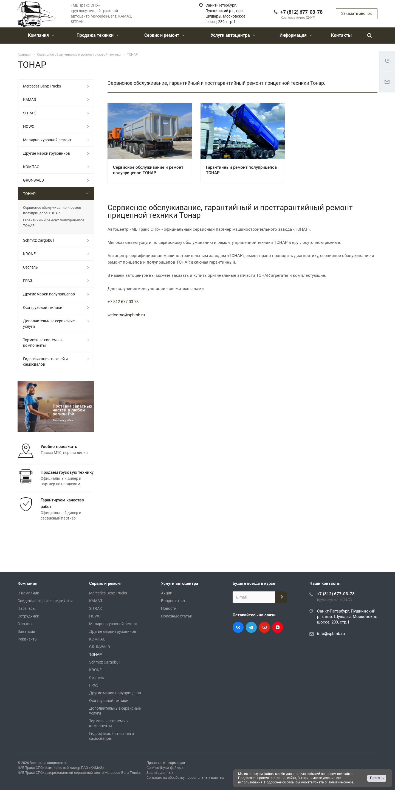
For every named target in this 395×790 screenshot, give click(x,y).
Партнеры (27, 608)
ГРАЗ (27, 280)
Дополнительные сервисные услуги (49, 324)
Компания (41, 35)
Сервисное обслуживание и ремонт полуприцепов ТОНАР (53, 210)
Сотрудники (28, 616)
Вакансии (26, 631)
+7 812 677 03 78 (123, 301)
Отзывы (25, 624)
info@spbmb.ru (331, 633)
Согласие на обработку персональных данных (185, 777)
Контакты (341, 35)
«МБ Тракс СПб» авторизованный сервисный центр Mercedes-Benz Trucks (79, 773)
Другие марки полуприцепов (49, 294)
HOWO (29, 126)
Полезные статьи (176, 616)
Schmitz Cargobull (38, 240)
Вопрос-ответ (173, 601)
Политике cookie (340, 782)
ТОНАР (29, 193)
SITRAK (29, 113)
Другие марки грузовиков (46, 153)
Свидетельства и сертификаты (45, 601)
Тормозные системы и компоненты (43, 343)
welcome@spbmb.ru (126, 314)
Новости (168, 608)
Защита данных (159, 773)
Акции (166, 593)
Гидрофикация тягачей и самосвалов (45, 361)
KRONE (29, 254)
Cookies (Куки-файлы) (164, 768)
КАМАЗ (29, 99)
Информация (296, 35)
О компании (28, 593)
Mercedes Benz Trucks (42, 86)
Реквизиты (28, 639)
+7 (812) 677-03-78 (301, 12)
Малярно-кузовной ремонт (47, 140)
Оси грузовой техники (42, 307)
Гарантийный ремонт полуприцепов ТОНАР (53, 223)
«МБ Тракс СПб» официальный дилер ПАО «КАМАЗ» (61, 768)
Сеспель (30, 267)
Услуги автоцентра (233, 35)
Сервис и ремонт (164, 35)
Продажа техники (98, 35)
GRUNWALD (33, 180)
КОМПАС (31, 167)
